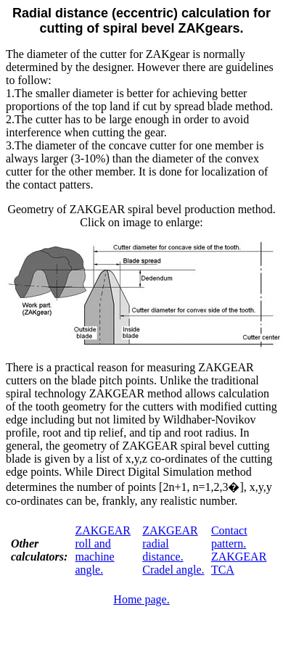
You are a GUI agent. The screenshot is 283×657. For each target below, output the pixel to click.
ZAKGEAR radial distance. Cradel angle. (173, 550)
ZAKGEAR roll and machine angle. (102, 550)
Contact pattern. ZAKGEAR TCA (238, 550)
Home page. (141, 599)
